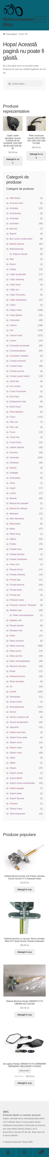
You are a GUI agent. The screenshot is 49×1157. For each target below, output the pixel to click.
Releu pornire (16, 656)
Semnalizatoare (17, 707)
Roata (12, 671)
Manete (13, 498)
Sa (11, 686)
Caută (24, 1152)
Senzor (13, 712)
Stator (12, 758)
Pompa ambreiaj (17, 574)
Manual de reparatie (19, 503)
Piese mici (14, 564)
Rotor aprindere (17, 681)
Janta (12, 483)
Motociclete (15, 524)
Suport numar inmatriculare (22, 783)
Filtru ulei (14, 427)
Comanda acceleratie (19, 345)
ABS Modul (15, 198)
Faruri (12, 417)
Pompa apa (15, 580)
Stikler (12, 763)
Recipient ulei (16, 630)
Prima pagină (11, 34)
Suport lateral (16, 778)
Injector (13, 468)
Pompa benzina (17, 585)
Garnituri (14, 452)
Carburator (15, 320)
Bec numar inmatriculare (21, 239)
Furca (12, 432)
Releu (12, 636)
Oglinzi (13, 539)
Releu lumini (15, 651)
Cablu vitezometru (18, 300)
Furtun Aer (14, 437)
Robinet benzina (17, 676)
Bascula (13, 229)
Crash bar (14, 381)
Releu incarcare (17, 646)
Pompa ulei (15, 595)
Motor (12, 529)
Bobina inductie (17, 244)
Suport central (16, 773)
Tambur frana (16, 809)
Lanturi (13, 493)
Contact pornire (17, 371)
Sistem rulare (16, 747)
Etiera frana (15, 407)
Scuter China (16, 702)
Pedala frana (16, 549)
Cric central (15, 386)
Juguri (12, 488)
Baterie (13, 234)
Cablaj (13, 269)
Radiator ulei (15, 620)
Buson (13, 264)
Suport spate (16, 793)
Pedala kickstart (17, 554)
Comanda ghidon (18, 351)
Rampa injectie (17, 625)
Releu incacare (17, 641)
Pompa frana (16, 590)
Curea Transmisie (18, 391)
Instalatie (14, 473)
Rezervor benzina (18, 666)
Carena (13, 325)
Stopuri (13, 768)
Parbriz (13, 544)
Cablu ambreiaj (17, 279)
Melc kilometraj (17, 518)
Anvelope (14, 218)
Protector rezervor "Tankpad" (23, 605)
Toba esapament (17, 814)
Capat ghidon (16, 315)
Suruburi (14, 803)
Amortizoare (15, 213)
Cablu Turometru (17, 295)
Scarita (13, 691)
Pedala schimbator (18, 559)
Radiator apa (16, 610)
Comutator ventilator (19, 356)
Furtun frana (15, 442)
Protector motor (17, 600)
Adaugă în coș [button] (12, 161)
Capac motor (16, 310)
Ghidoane (14, 463)
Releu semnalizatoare (23, 615)
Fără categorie (16, 412)
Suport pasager (17, 788)
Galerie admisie (17, 447)
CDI (11, 330)
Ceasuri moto (16, 335)
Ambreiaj (14, 208)
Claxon (13, 340)
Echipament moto (18, 401)
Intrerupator (15, 478)
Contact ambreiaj (17, 361)
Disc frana (14, 396)
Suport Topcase (17, 798)
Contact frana (16, 366)
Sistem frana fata (17, 732)
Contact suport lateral (20, 376)
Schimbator (15, 697)
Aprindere (14, 223)
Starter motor (16, 753)
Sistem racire (16, 742)
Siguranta (14, 727)
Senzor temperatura (19, 722)
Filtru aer (14, 422)
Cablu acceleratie (18, 274)
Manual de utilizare (18, 508)
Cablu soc (14, 289)
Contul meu (8, 1152)
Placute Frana (16, 569)
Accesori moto (16, 203)
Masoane (14, 513)
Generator (14, 457)
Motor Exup (15, 534)
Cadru (12, 305)
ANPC (6, 1112)
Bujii (12, 259)
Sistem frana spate (18, 737)
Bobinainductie (16, 249)
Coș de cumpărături (38, 1151)
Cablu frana (15, 284)
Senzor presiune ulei (19, 717)
